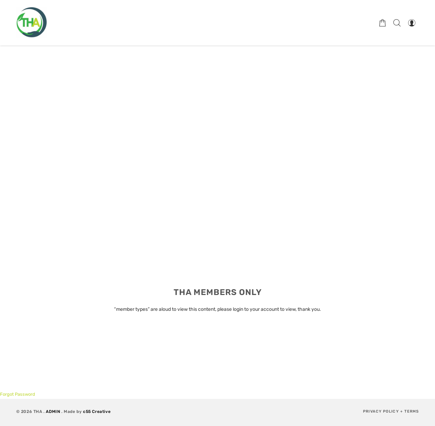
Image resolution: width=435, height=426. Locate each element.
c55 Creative (97, 411)
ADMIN (53, 411)
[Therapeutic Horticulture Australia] (31, 22)
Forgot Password (17, 394)
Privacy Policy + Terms (391, 411)
